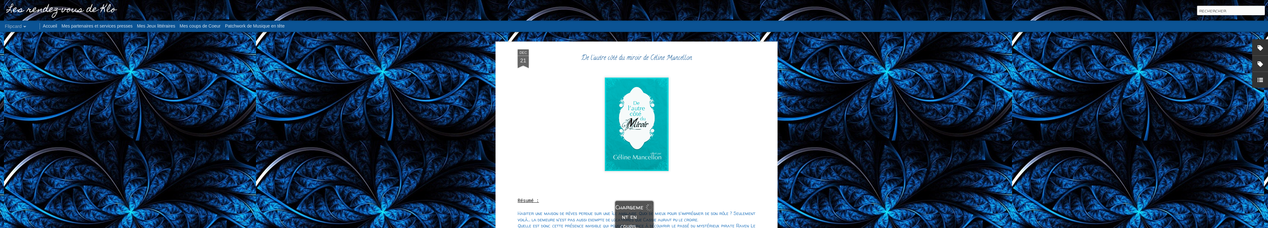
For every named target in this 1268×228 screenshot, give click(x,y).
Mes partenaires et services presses (97, 25)
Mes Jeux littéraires (156, 25)
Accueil (50, 25)
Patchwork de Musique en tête (255, 25)
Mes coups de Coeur (200, 25)
